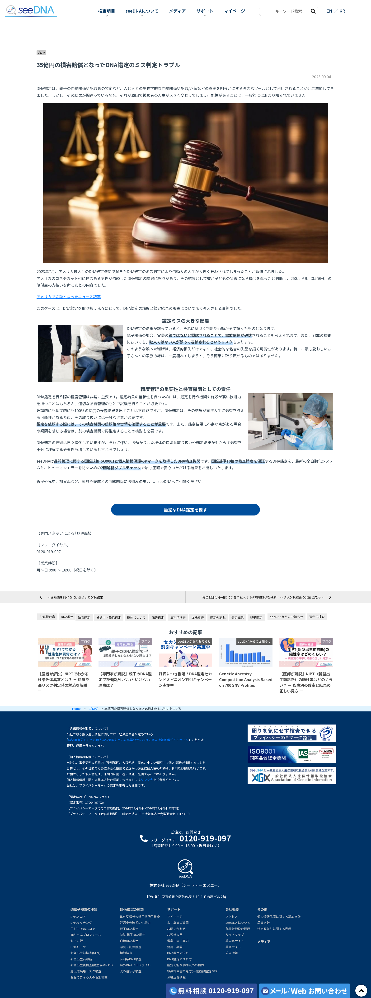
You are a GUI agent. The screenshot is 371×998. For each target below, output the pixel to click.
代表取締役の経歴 (237, 928)
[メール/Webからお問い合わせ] (304, 991)
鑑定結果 (237, 617)
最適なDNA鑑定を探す (185, 510)
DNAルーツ (78, 947)
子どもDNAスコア (82, 928)
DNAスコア (78, 916)
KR (342, 11)
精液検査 (126, 953)
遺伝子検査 (317, 616)
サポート (204, 11)
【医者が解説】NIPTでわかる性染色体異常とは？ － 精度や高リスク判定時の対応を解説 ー (63, 682)
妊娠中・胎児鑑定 (108, 617)
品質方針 (263, 922)
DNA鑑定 (67, 616)
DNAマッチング (81, 922)
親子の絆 (76, 940)
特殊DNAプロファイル (135, 965)
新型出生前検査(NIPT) (85, 953)
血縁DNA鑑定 (129, 940)
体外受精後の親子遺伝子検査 (140, 916)
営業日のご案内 (178, 940)
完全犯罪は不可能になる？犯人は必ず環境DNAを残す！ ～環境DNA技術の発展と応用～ (263, 597)
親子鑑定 (256, 617)
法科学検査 (178, 617)
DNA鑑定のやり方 (179, 959)
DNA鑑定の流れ (178, 953)
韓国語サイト (234, 940)
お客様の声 (47, 616)
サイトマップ (234, 934)
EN (329, 11)
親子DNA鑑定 (129, 928)
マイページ (234, 11)
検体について (136, 617)
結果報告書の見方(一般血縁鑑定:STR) (192, 971)
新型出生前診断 (81, 959)
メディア (177, 11)
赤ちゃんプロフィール (85, 934)
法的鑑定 (158, 617)
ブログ (41, 53)
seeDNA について (237, 922)
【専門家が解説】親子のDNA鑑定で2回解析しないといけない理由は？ (125, 679)
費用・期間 (175, 947)
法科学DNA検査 (130, 959)
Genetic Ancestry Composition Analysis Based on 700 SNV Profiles (245, 679)
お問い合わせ (176, 928)
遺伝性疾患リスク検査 (85, 971)
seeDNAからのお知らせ (286, 616)
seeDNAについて (142, 11)
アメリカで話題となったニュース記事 (69, 296)
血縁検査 (198, 617)
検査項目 (106, 11)
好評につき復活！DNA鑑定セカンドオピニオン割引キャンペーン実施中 (185, 679)
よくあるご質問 (178, 922)
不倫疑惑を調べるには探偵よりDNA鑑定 (75, 597)
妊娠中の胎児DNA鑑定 (135, 922)
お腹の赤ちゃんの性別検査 (89, 977)
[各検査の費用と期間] (211, 991)
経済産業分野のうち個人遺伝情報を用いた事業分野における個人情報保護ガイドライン (128, 740)
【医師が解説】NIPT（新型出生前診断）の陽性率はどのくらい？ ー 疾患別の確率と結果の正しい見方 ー (306, 682)
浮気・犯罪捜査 (130, 947)
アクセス (231, 916)
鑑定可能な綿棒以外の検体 (185, 965)
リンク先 (147, 779)
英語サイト (233, 947)
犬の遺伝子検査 (130, 971)
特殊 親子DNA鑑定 (132, 934)
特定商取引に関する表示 (274, 928)
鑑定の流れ (217, 617)
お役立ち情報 (176, 977)
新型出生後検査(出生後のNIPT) (91, 965)
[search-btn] (313, 11)
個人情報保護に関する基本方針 (279, 916)
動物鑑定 (84, 617)
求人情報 (231, 953)
